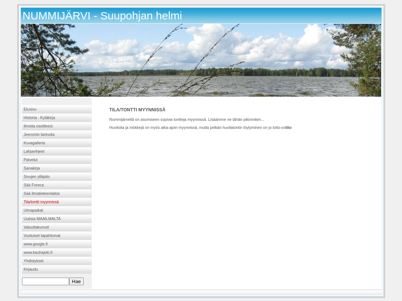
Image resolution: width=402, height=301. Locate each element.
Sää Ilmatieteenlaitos (42, 193)
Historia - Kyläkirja (39, 117)
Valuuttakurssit (36, 227)
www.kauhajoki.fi (38, 252)
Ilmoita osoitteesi (38, 126)
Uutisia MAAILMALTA (42, 218)
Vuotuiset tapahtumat (42, 235)
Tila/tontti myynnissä (41, 202)
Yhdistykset (34, 261)
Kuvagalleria (34, 143)
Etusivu (30, 109)
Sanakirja (32, 168)
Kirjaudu (31, 269)
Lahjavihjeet (34, 151)
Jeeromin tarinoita (39, 134)
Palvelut (31, 159)
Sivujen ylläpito (37, 176)
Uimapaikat (33, 210)
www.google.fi (36, 244)
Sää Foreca (34, 185)
